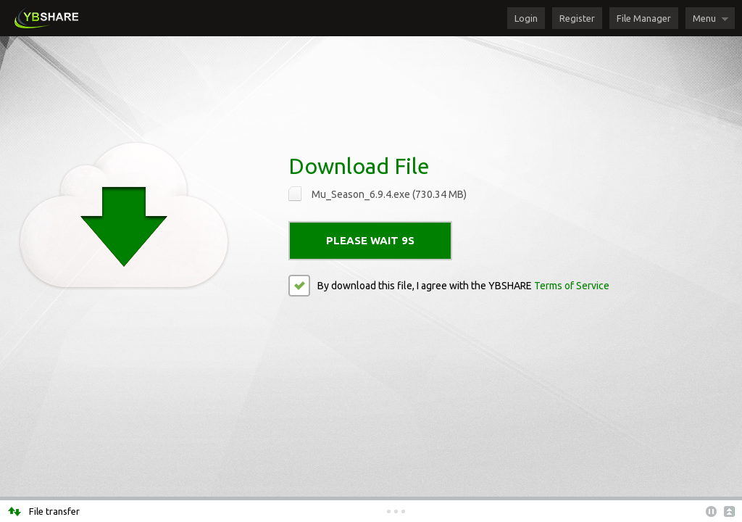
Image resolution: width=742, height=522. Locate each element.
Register (577, 18)
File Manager (644, 18)
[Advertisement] (371, 83)
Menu (704, 18)
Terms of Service (571, 285)
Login (526, 18)
